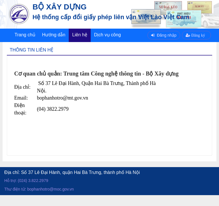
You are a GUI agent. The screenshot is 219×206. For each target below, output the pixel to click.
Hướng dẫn (54, 34)
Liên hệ (79, 34)
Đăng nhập (164, 35)
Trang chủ (25, 34)
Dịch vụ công (107, 34)
